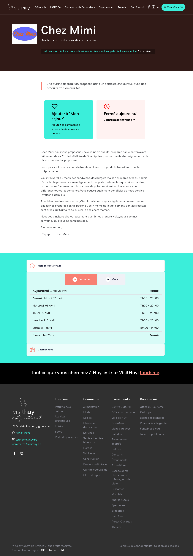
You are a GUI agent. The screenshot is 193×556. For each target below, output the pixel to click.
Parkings (145, 412)
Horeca (74, 51)
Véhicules (89, 453)
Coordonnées (41, 349)
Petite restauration (126, 51)
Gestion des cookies (166, 546)
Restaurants (85, 51)
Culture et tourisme (95, 470)
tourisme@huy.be (26, 440)
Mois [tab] (112, 279)
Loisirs (59, 426)
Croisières (118, 423)
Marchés (117, 494)
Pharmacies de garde (153, 423)
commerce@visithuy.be (26, 444)
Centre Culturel (121, 407)
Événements (119, 460)
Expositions (119, 465)
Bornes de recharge (152, 418)
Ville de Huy (119, 418)
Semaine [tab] (81, 279)
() (173, 7)
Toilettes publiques (152, 434)
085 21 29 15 (23, 433)
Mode (86, 412)
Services (88, 433)
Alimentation (51, 51)
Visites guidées (121, 429)
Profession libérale (95, 464)
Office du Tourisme (152, 407)
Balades (117, 434)
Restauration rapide (104, 51)
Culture (116, 449)
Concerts (117, 455)
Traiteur (64, 51)
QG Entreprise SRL (53, 550)
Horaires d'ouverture (45, 265)
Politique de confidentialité (135, 546)
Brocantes (118, 489)
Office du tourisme (123, 412)
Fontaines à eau (150, 429)
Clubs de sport (92, 475)
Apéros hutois (120, 500)
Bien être (117, 516)
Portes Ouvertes (122, 522)
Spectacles (118, 505)
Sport (58, 432)
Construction (91, 459)
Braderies (118, 511)
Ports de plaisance (66, 437)
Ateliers (116, 527)
